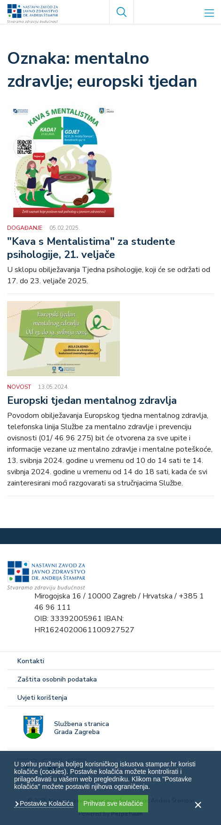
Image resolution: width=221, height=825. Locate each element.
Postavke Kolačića (45, 803)
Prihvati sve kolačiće (113, 803)
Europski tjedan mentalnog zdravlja (92, 401)
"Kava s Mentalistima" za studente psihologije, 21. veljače (91, 248)
